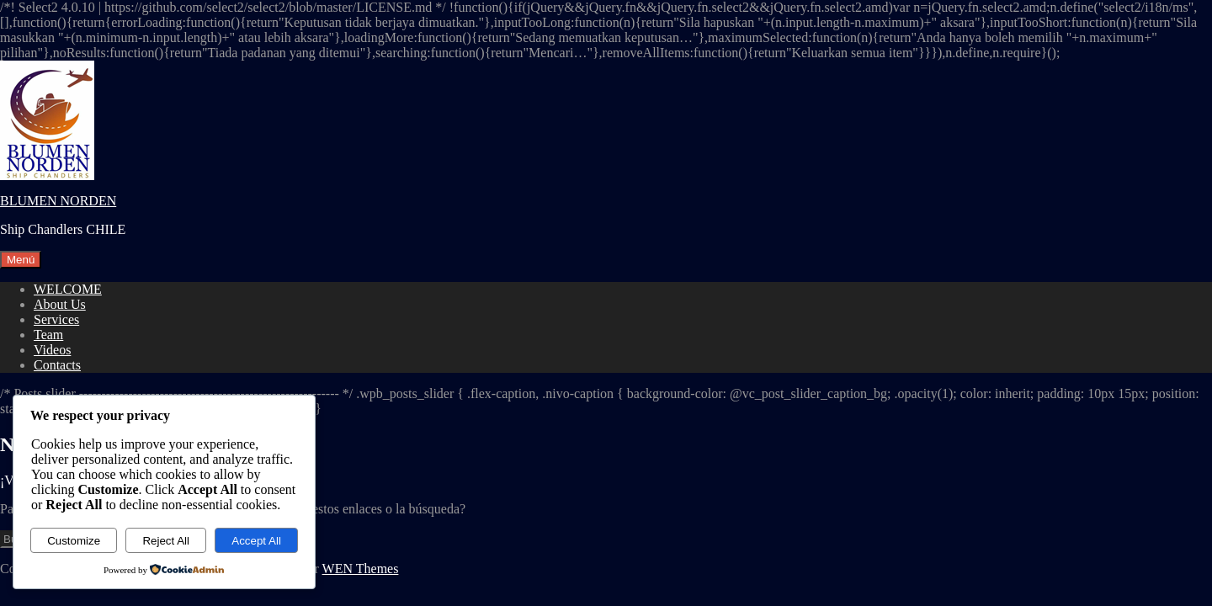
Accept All (256, 540)
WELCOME (68, 289)
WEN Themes (360, 568)
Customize (73, 540)
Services (56, 319)
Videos (52, 350)
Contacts (57, 365)
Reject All (165, 540)
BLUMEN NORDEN (58, 201)
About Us (60, 304)
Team (48, 334)
